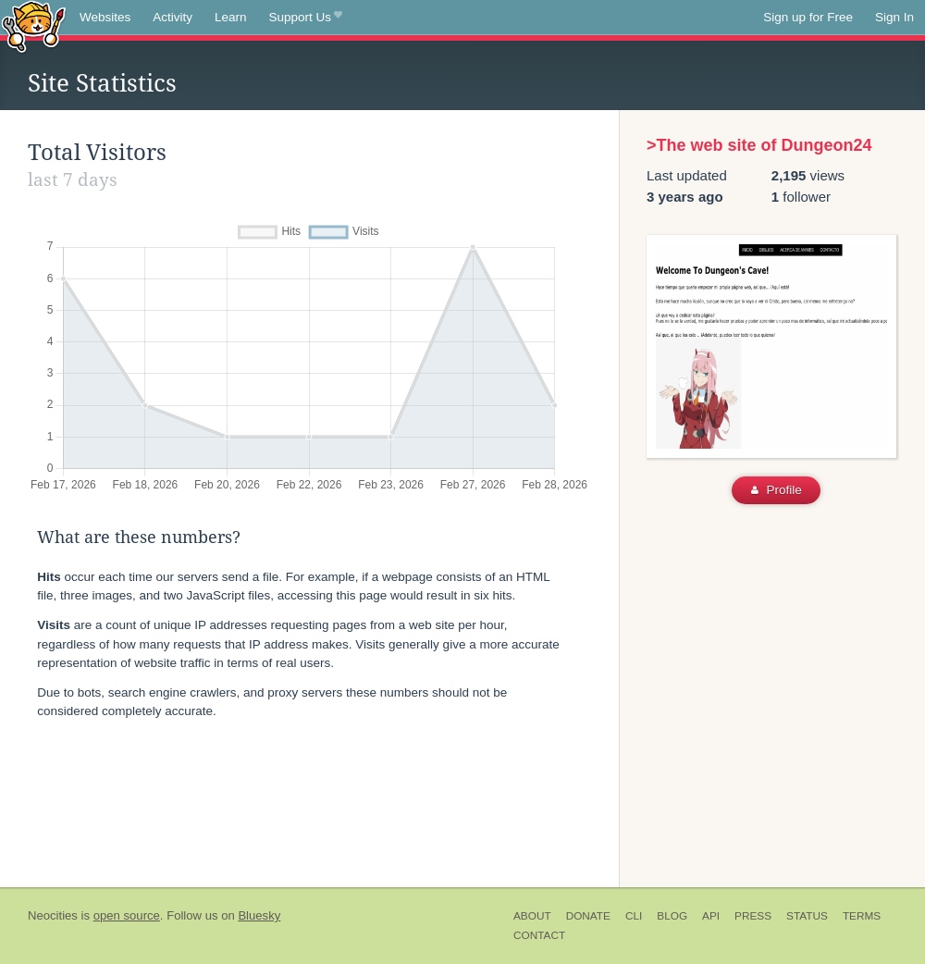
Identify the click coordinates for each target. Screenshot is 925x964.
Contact (539, 935)
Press (752, 915)
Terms (862, 915)
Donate (588, 915)
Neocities (53, 915)
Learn (231, 17)
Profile (776, 490)
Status (807, 915)
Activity (172, 17)
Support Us (305, 17)
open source (126, 915)
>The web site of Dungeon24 (759, 145)
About (532, 915)
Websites (105, 17)
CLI (633, 915)
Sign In (894, 17)
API (711, 915)
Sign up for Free (808, 17)
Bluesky (259, 915)
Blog (672, 915)
